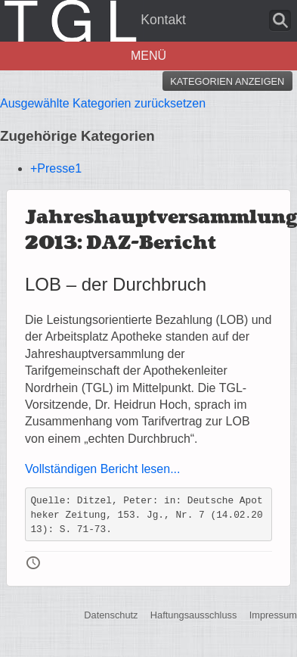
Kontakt (163, 19)
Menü (148, 55)
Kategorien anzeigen (227, 81)
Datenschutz (111, 615)
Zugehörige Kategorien (77, 136)
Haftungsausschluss (193, 615)
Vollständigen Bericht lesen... (102, 468)
